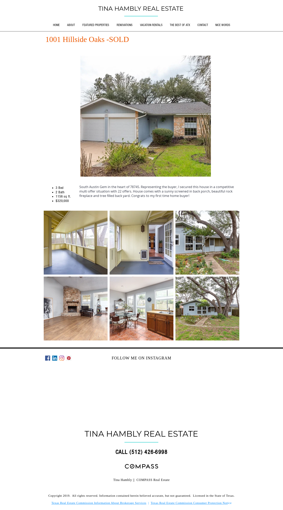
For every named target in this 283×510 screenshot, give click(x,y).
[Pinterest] (68, 358)
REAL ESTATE (163, 8)
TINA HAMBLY (120, 8)
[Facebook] (47, 358)
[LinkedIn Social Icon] (54, 358)
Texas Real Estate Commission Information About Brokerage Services (98, 503)
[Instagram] (61, 358)
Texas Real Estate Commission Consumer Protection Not (189, 503)
